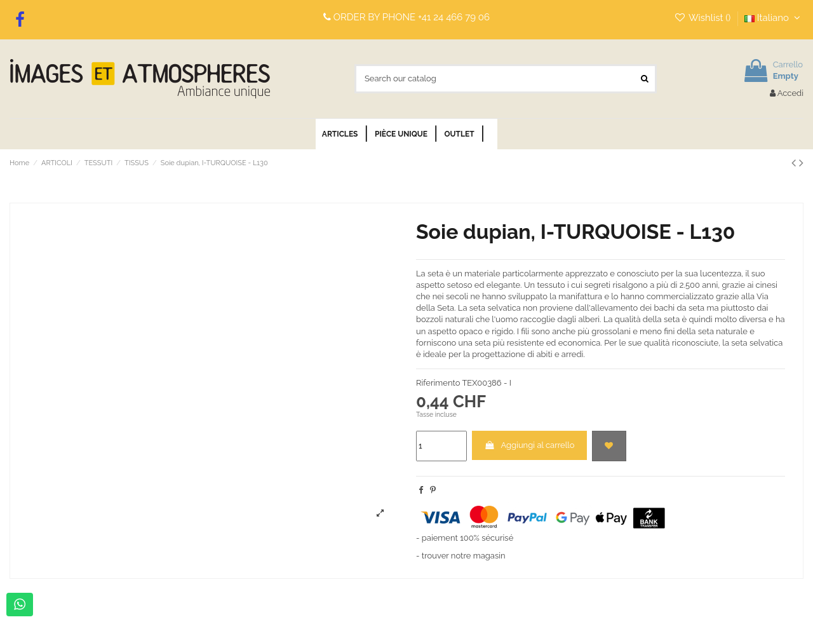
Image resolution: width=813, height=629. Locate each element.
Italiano (773, 18)
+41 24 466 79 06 (454, 17)
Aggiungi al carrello (529, 445)
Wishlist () (703, 18)
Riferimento (438, 383)
